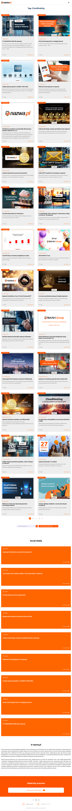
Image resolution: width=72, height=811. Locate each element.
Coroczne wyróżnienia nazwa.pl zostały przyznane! (53, 296)
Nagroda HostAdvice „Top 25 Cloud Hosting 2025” (16, 296)
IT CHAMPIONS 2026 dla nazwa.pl (12, 41)
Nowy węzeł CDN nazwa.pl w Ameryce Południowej (17, 379)
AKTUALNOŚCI (5, 15)
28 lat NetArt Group (44, 255)
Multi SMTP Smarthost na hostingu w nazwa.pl (52, 173)
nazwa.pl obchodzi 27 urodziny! (48, 461)
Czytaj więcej (30, 54)
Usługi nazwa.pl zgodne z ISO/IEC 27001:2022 (15, 86)
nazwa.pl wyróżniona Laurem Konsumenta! (14, 173)
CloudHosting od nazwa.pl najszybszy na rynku (15, 255)
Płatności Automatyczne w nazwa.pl (49, 86)
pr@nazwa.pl (29, 804)
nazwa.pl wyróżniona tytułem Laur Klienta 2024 (15, 419)
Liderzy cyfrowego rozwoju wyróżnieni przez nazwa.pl (54, 129)
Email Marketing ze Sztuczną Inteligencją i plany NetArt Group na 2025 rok (52, 337)
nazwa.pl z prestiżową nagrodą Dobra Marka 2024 (53, 379)
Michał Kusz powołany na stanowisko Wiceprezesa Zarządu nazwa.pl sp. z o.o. (16, 129)
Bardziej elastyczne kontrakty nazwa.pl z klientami (16, 336)
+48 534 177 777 (45, 804)
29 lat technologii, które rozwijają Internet (51, 41)
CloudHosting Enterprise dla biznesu (12, 213)
